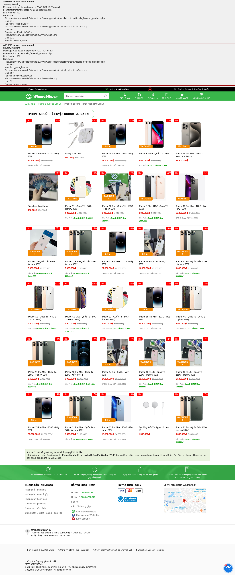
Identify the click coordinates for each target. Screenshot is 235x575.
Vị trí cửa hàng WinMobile (180, 485)
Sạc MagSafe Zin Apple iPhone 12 (154, 428)
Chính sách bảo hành (35, 508)
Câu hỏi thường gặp (81, 506)
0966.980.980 (122, 89)
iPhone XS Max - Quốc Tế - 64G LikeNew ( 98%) (80, 318)
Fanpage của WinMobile (88, 515)
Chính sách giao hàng (35, 503)
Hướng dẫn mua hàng (35, 489)
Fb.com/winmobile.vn (38, 89)
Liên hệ (75, 502)
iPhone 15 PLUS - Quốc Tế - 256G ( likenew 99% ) (189, 373)
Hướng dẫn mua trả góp (36, 494)
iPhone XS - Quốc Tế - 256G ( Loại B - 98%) (190, 318)
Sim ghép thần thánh (38, 206)
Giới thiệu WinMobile (86, 511)
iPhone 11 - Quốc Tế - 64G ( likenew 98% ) (78, 207)
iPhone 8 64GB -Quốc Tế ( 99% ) (154, 155)
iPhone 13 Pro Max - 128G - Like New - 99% (191, 207)
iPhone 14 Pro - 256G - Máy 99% (152, 262)
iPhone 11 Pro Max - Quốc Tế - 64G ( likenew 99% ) (80, 428)
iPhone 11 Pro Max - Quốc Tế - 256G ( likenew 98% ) (43, 373)
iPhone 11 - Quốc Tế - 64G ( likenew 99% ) (115, 318)
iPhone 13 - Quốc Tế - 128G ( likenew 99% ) (42, 262)
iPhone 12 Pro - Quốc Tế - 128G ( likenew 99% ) (117, 207)
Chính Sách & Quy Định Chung (41, 550)
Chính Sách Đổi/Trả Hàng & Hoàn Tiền (44, 513)
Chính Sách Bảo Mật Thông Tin (151, 550)
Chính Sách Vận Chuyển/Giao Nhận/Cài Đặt (113, 550)
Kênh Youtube (83, 519)
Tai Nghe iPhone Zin (74, 153)
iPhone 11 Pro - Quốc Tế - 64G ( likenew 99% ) (191, 428)
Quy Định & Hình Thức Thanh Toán (74, 550)
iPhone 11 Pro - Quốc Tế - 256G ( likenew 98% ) (191, 262)
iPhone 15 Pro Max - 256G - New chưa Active (189, 155)
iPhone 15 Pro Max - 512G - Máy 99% (154, 318)
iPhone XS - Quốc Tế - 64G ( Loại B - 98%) (42, 318)
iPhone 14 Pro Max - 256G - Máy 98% (117, 155)
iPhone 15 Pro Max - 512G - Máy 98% (117, 262)
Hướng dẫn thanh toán (36, 499)
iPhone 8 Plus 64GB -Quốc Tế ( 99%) (154, 207)
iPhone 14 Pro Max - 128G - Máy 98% (43, 155)
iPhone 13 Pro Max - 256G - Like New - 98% (117, 428)
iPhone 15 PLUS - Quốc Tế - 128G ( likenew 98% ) (152, 373)
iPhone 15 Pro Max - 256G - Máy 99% (43, 428)
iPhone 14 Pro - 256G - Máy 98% (115, 373)
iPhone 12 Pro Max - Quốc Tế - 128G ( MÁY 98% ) (80, 373)
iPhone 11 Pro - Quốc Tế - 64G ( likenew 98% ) (80, 262)
